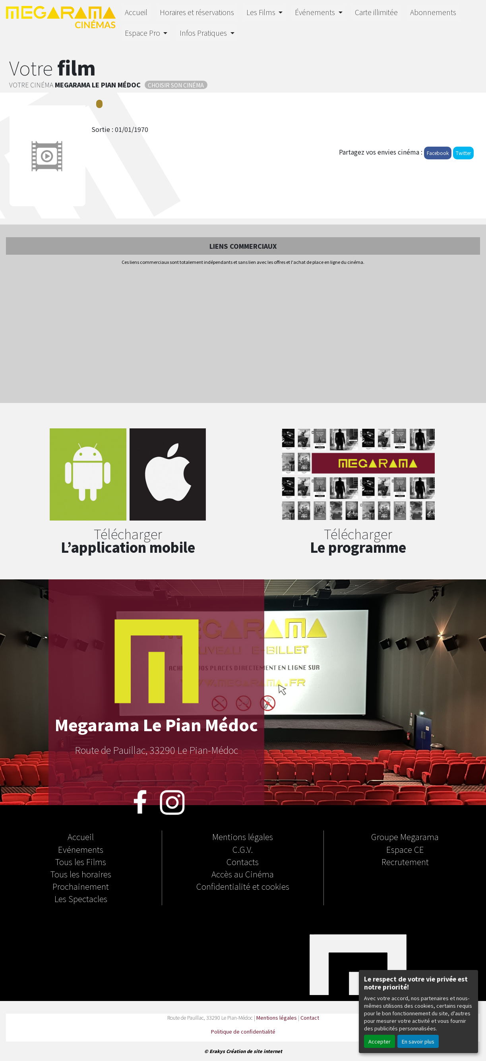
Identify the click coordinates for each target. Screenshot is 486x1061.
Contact (309, 1017)
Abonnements (433, 12)
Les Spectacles (80, 898)
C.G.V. (242, 849)
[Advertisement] (243, 334)
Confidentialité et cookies (242, 886)
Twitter (463, 152)
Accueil (136, 12)
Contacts (243, 861)
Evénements (80, 849)
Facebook (438, 152)
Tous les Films (80, 861)
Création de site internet (254, 1051)
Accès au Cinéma (242, 874)
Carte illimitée (376, 12)
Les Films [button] (261, 12)
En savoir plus (418, 1041)
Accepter (379, 1041)
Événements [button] (316, 12)
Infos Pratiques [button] (204, 33)
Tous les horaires (80, 874)
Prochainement (80, 886)
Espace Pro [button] (143, 33)
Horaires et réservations (197, 12)
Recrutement (405, 861)
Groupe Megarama (405, 836)
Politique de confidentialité (243, 1031)
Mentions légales (242, 836)
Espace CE (405, 849)
